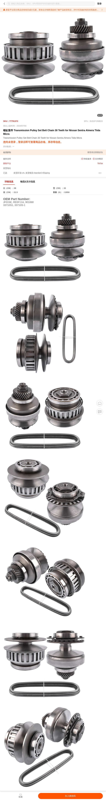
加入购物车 (70, 796)
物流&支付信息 (27, 181)
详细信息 (9, 181)
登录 (99, 3)
